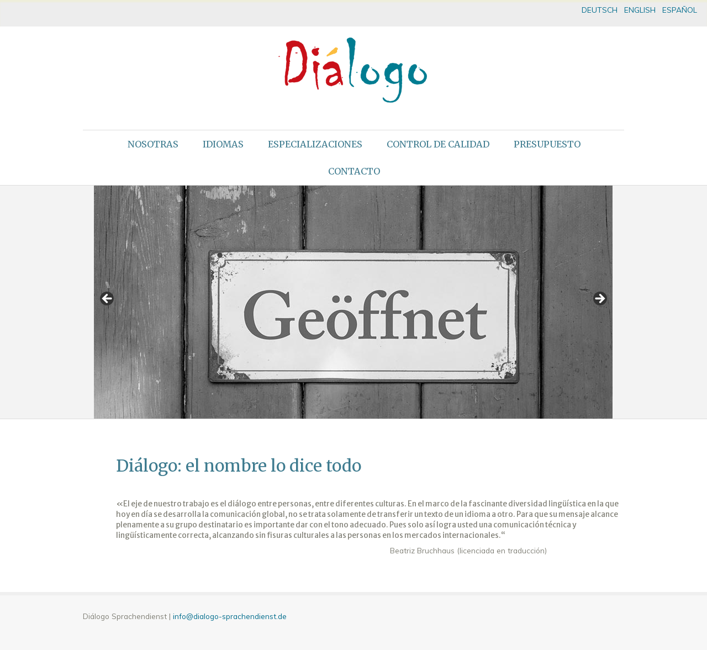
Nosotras (153, 144)
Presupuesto (547, 144)
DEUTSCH (600, 9)
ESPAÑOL (679, 9)
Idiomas (223, 144)
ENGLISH (640, 9)
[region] (353, 302)
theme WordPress (353, 641)
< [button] (107, 299)
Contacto (354, 171)
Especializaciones (315, 144)
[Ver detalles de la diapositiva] (353, 302)
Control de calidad (438, 144)
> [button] (599, 299)
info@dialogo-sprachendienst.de (230, 616)
